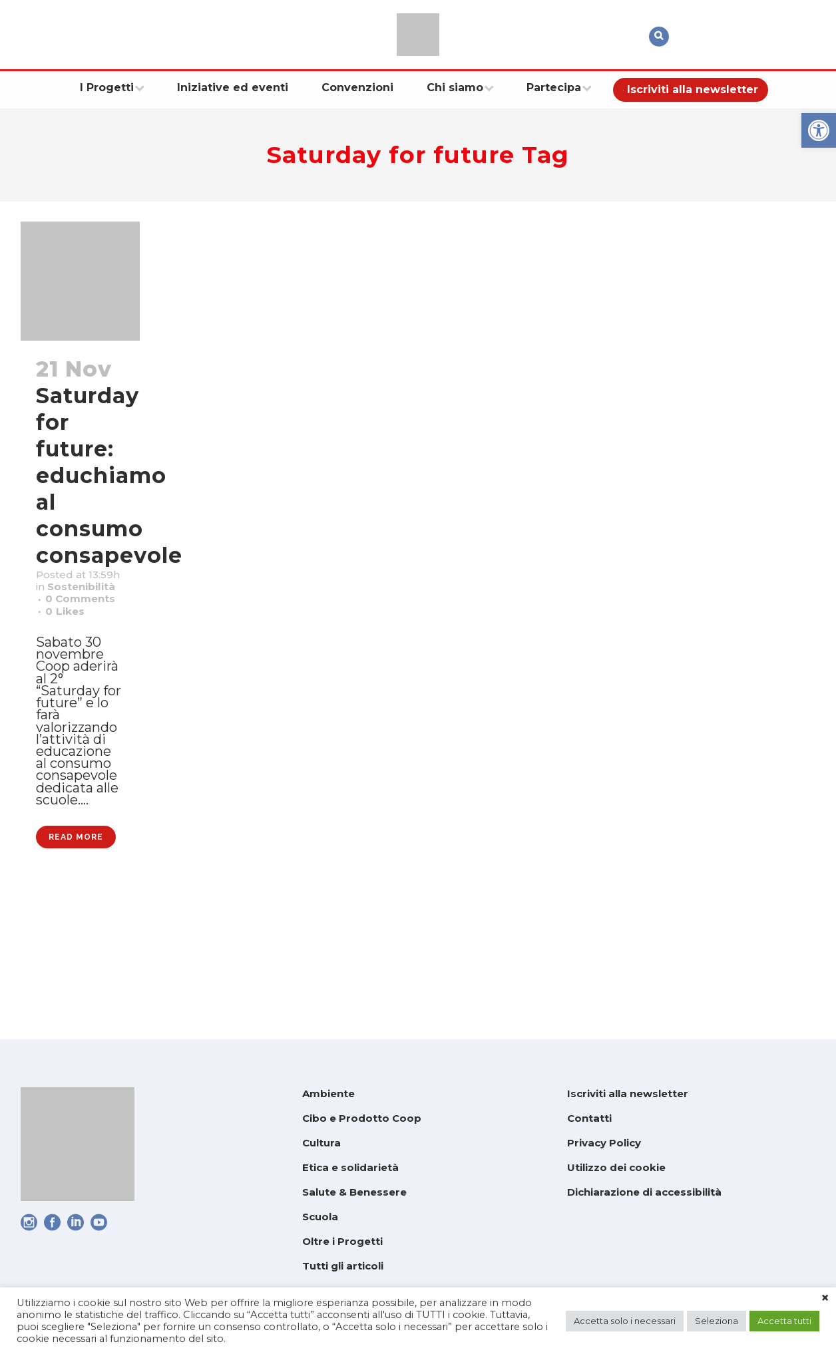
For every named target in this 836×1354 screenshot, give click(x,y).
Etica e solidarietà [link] (350, 1167)
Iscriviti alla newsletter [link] (627, 1093)
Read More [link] (76, 964)
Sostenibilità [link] (80, 612)
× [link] (825, 1298)
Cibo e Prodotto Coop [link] (361, 1118)
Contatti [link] (589, 1118)
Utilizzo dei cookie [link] (616, 1167)
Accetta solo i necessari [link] (625, 1320)
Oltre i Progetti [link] (342, 1241)
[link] (818, 130)
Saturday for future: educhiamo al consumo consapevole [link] (109, 475)
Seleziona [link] (716, 1320)
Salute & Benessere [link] (354, 1192)
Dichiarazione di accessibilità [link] (644, 1192)
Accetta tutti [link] (784, 1320)
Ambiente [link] (328, 1093)
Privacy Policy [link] (604, 1142)
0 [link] (70, 664)
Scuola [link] (320, 1216)
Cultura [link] (321, 1142)
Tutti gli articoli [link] (342, 1266)
